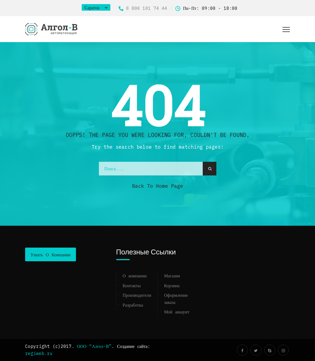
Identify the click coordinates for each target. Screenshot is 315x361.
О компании (135, 275)
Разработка (133, 305)
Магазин (172, 275)
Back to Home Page (157, 186)
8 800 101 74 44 (143, 8)
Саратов (91, 7)
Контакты (132, 285)
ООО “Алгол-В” (94, 346)
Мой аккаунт (176, 312)
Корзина (171, 285)
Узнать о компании (50, 254)
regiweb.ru (38, 353)
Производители (137, 295)
